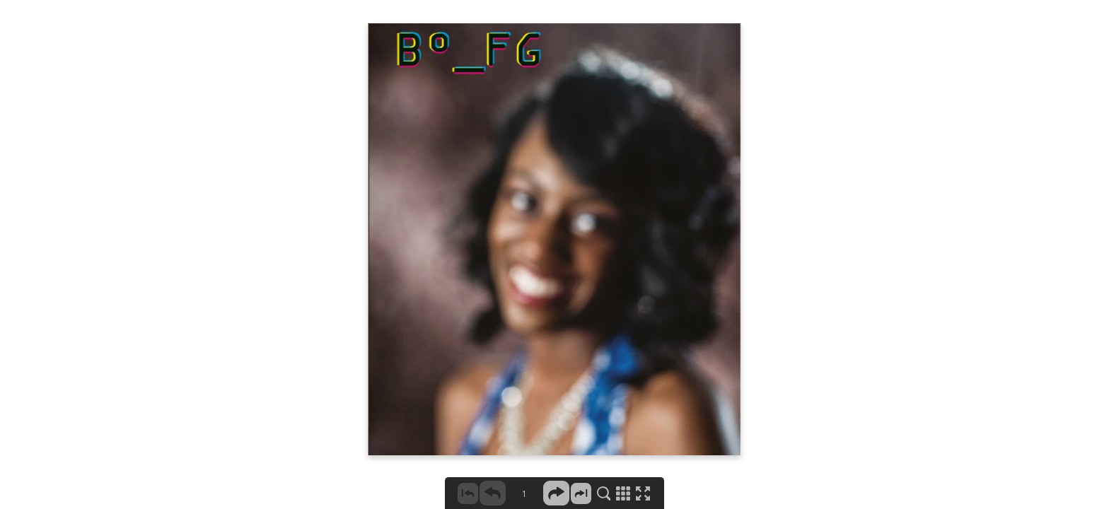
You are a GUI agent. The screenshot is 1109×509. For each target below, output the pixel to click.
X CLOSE (1068, 26)
